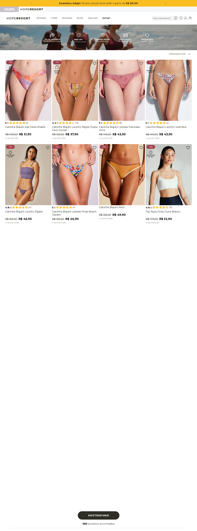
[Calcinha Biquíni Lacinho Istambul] (169, 100)
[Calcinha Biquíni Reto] (122, 182)
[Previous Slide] (32, 3)
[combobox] (165, 18)
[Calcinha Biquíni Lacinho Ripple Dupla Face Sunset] (75, 100)
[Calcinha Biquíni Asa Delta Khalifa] (28, 100)
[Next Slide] (166, 3)
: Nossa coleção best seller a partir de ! (99, 3)
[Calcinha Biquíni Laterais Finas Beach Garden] (75, 184)
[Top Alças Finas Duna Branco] (169, 184)
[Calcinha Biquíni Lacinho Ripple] (28, 184)
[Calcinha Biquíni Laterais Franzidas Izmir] (122, 100)
